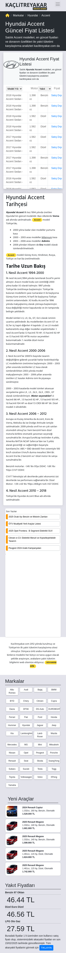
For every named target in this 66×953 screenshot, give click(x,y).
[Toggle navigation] (58, 4)
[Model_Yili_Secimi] (14, 88)
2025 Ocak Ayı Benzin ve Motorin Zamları (28, 517)
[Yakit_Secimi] (44, 88)
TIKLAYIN (46, 947)
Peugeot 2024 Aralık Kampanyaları (25, 548)
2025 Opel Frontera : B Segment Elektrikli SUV (30, 531)
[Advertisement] (33, 596)
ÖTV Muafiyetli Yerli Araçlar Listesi (25, 524)
